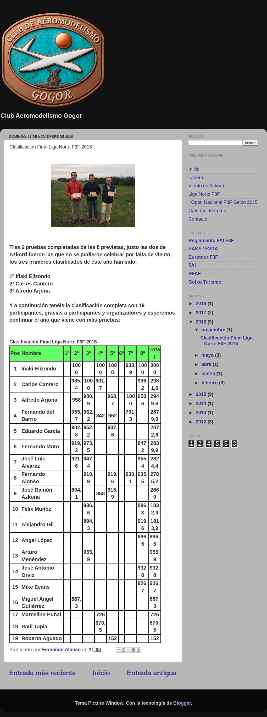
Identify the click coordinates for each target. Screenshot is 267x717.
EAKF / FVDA (203, 248)
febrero (210, 382)
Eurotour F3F (203, 257)
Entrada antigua (152, 673)
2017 (202, 312)
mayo (208, 355)
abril (207, 364)
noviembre (213, 329)
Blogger (182, 703)
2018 (202, 303)
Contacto (197, 219)
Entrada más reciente (42, 673)
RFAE (194, 273)
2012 (202, 421)
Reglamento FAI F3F (211, 240)
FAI (192, 265)
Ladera (195, 177)
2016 (202, 322)
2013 (202, 412)
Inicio (101, 673)
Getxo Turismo (204, 282)
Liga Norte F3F (204, 194)
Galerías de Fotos (207, 210)
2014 (202, 403)
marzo (208, 373)
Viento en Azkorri (206, 185)
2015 (202, 394)
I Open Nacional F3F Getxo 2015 (223, 202)
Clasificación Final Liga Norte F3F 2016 (226, 340)
